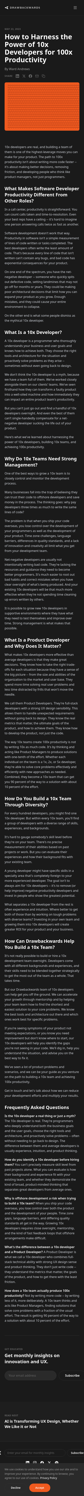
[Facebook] (30, 76)
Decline (16, 1487)
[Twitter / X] (49, 1463)
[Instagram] (35, 1463)
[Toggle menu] (75, 7)
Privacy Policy (48, 1478)
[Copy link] (43, 76)
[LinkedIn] (17, 76)
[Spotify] (56, 1463)
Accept (39, 1487)
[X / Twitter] (24, 76)
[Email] (37, 76)
